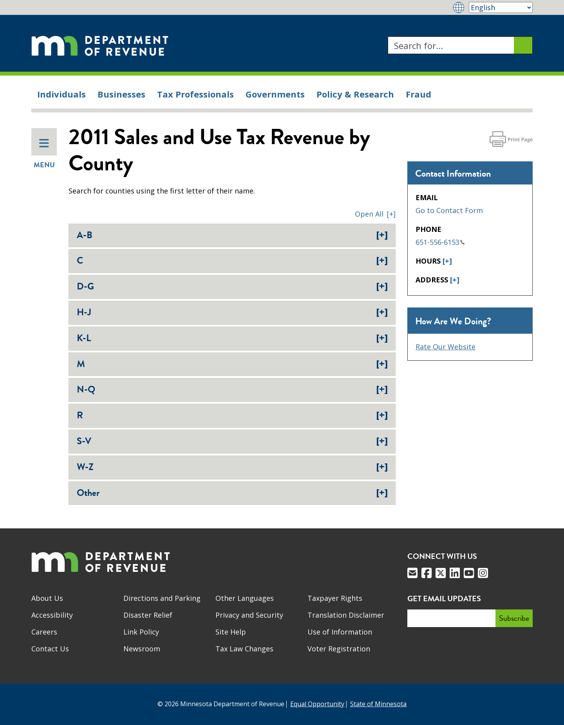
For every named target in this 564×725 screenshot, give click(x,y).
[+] (447, 261)
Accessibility (52, 615)
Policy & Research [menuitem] (355, 94)
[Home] (99, 45)
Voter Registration (338, 648)
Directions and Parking (162, 598)
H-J (232, 312)
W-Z (232, 467)
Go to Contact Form (449, 210)
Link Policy (141, 631)
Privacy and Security (249, 615)
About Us (47, 598)
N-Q (232, 389)
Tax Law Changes (244, 648)
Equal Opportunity (317, 704)
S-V (232, 441)
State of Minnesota (378, 704)
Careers (44, 631)
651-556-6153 (440, 242)
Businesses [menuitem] (121, 94)
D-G (232, 286)
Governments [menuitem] (275, 94)
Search (387, 36)
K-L (232, 338)
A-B (232, 235)
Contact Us (50, 648)
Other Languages (244, 598)
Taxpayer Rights (334, 598)
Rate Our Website (445, 346)
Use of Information (339, 631)
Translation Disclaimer (345, 615)
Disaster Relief (147, 615)
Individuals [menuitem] (61, 94)
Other (232, 493)
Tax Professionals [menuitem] (195, 94)
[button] (375, 214)
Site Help (230, 631)
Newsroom (141, 648)
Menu (44, 154)
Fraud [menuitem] (418, 94)
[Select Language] (501, 7)
